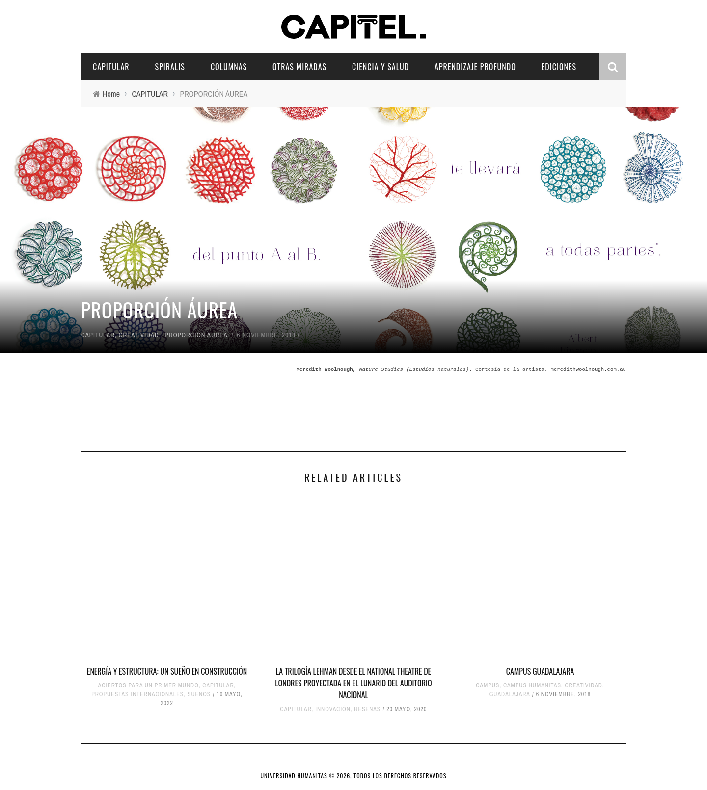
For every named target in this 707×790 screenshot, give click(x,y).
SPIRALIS (170, 67)
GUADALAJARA (509, 694)
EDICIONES (559, 67)
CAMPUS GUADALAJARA (540, 671)
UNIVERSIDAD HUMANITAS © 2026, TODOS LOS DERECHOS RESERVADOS (354, 775)
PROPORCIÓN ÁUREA (196, 335)
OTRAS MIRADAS (299, 67)
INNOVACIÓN (333, 709)
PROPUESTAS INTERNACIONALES (137, 694)
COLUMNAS (229, 67)
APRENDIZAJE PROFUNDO (475, 67)
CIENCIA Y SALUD (380, 67)
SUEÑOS (199, 694)
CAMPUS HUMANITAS (532, 685)
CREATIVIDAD (139, 335)
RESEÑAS (367, 709)
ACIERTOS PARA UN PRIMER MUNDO (148, 685)
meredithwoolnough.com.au (588, 369)
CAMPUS (487, 685)
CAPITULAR (111, 67)
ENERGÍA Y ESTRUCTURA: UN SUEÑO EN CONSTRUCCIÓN (167, 671)
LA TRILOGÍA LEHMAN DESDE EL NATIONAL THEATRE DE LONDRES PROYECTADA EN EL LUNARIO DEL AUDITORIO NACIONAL (353, 683)
